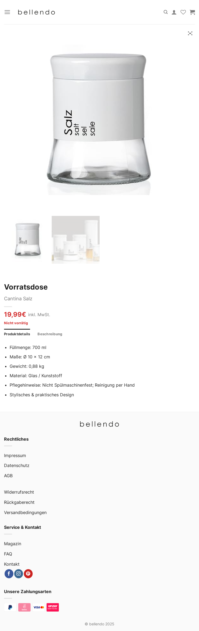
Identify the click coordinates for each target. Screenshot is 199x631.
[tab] (17, 334)
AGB (8, 475)
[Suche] (166, 12)
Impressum (15, 455)
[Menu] (7, 12)
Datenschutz (16, 465)
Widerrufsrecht (19, 492)
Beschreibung (49, 334)
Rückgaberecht (19, 502)
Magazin (12, 543)
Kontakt (12, 564)
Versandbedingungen (25, 512)
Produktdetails (17, 334)
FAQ (8, 554)
